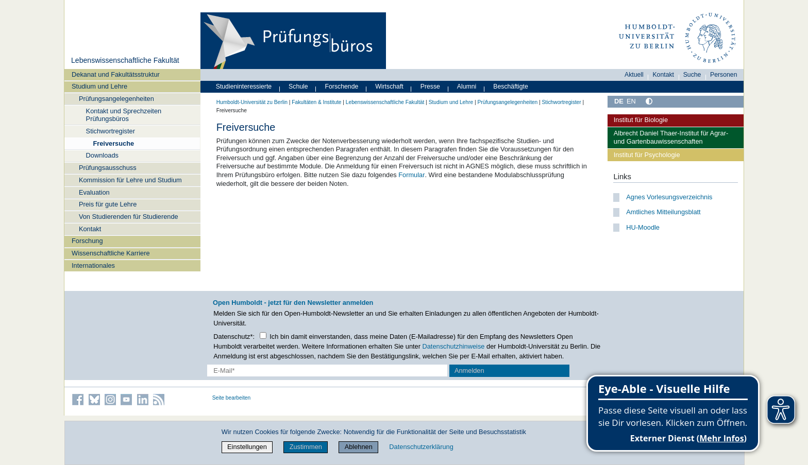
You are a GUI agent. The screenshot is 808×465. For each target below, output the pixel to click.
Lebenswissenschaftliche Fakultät (125, 60)
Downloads (102, 155)
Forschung (87, 241)
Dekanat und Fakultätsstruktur (116, 74)
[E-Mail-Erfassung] (327, 370)
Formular (411, 175)
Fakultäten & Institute (316, 102)
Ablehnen (359, 447)
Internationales (93, 265)
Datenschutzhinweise (454, 346)
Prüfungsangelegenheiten (116, 98)
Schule (298, 86)
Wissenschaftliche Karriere (110, 253)
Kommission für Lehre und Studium (130, 180)
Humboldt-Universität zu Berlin (252, 102)
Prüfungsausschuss (108, 167)
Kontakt (90, 229)
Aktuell (634, 74)
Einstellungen (247, 447)
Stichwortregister (110, 131)
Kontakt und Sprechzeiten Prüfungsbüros (124, 115)
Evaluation (94, 192)
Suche (692, 74)
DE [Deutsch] (619, 101)
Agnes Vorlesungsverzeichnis (669, 197)
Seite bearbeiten (231, 398)
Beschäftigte (510, 86)
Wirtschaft (389, 86)
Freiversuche (113, 143)
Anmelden (469, 370)
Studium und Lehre (99, 86)
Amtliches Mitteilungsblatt (663, 212)
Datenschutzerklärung (421, 447)
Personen (723, 74)
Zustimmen (306, 447)
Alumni (467, 86)
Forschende (342, 86)
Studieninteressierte (244, 86)
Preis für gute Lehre (108, 204)
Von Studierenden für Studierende (128, 216)
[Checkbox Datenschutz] (263, 335)
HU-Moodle (643, 227)
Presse (430, 86)
